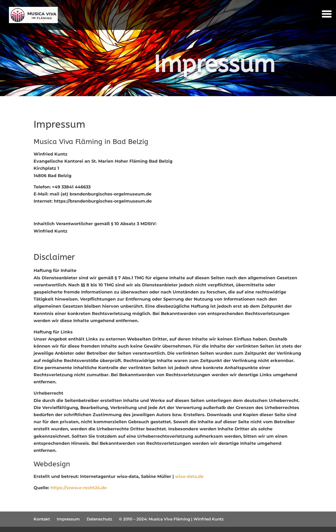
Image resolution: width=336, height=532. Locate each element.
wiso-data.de (189, 476)
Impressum (68, 518)
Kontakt (42, 518)
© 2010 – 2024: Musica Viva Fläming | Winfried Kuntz (171, 518)
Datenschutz (99, 518)
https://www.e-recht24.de (78, 487)
